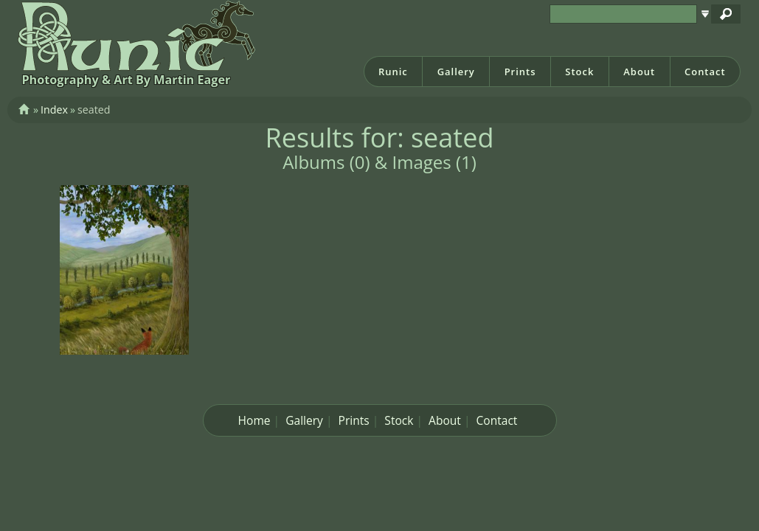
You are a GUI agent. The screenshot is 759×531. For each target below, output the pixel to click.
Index (54, 110)
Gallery (456, 71)
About (639, 71)
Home (254, 420)
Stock (579, 71)
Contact (705, 71)
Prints (520, 71)
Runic (393, 71)
